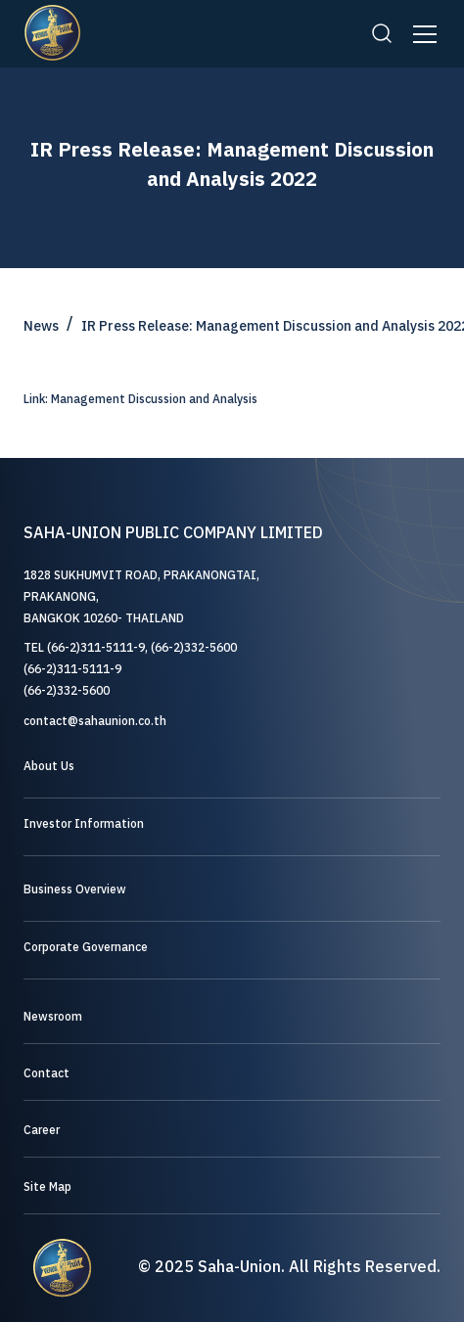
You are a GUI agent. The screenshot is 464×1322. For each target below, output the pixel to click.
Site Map (47, 1187)
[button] (421, 34)
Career (41, 1130)
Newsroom (52, 1017)
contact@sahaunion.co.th (94, 721)
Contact (46, 1074)
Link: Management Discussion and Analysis (140, 399)
